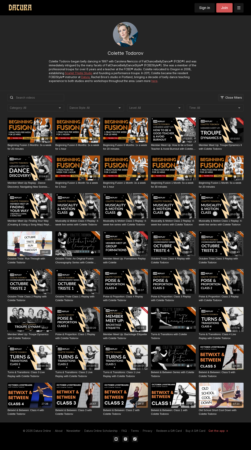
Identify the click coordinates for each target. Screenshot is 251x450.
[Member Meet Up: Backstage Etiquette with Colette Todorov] (125, 336)
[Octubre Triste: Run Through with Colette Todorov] (29, 260)
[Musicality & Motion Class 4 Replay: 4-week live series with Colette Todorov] (77, 223)
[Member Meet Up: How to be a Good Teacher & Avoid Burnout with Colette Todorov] (173, 147)
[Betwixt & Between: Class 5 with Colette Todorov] (221, 374)
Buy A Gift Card (195, 430)
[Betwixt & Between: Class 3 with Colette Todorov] (77, 412)
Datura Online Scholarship (101, 430)
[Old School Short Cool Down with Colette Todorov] (221, 412)
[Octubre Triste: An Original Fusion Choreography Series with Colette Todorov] (77, 260)
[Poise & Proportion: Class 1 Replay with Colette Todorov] (77, 336)
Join (224, 8)
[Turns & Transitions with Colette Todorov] (173, 336)
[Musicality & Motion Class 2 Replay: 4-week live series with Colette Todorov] (173, 223)
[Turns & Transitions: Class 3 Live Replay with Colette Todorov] (29, 374)
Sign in (204, 8)
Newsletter (73, 430)
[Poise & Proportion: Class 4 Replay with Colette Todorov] (125, 298)
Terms (135, 430)
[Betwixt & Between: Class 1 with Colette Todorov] (173, 412)
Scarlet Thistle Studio (78, 73)
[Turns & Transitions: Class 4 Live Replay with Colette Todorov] (221, 336)
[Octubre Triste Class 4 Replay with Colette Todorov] (173, 260)
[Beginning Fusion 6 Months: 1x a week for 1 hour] (77, 147)
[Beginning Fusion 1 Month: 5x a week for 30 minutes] (173, 185)
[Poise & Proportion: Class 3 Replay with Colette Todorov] (173, 298)
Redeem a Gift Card (169, 430)
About (59, 430)
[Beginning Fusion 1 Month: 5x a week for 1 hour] (77, 185)
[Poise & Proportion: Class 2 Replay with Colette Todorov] (221, 298)
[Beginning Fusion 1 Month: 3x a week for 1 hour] (125, 185)
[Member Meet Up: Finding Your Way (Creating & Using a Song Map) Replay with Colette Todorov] (29, 223)
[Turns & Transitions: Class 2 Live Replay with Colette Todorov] (77, 374)
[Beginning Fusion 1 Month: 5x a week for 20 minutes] (221, 185)
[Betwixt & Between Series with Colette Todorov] (173, 374)
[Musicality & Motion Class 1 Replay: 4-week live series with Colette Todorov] (221, 223)
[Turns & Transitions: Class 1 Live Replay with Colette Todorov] (125, 374)
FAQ (124, 430)
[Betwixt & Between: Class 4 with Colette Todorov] (29, 412)
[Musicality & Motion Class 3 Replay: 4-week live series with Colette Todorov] (125, 223)
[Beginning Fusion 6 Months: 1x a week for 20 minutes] (125, 147)
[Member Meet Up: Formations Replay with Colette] (125, 260)
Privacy (147, 430)
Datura (85, 77)
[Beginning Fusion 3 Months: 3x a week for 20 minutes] (29, 147)
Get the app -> (218, 430)
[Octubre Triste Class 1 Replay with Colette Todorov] (77, 298)
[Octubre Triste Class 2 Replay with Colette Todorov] (29, 298)
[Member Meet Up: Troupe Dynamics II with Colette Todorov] (221, 147)
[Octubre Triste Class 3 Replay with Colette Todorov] (221, 260)
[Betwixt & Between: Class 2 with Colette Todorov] (125, 412)
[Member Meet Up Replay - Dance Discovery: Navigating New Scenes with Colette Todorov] (29, 185)
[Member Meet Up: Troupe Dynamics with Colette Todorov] (29, 336)
